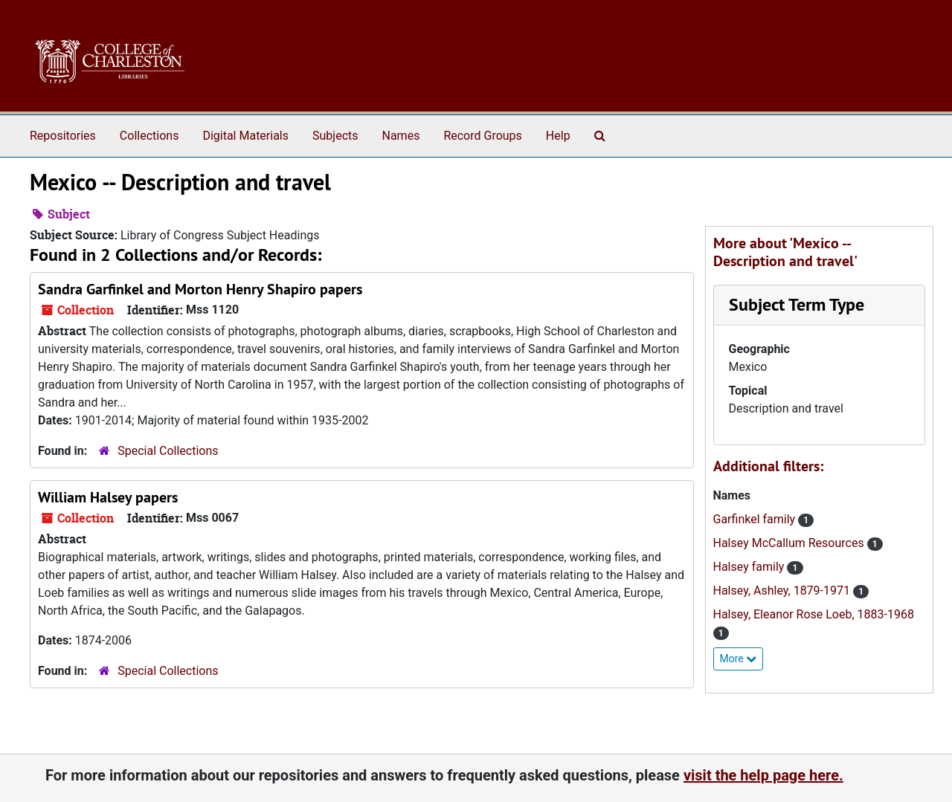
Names (401, 136)
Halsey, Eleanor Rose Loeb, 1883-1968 (813, 614)
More (738, 658)
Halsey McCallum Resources (790, 543)
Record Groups (482, 136)
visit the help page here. (763, 775)
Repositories (63, 136)
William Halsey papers (108, 497)
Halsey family (750, 567)
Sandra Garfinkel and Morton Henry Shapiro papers (200, 289)
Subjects (335, 136)
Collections (149, 136)
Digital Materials (245, 136)
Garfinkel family (756, 519)
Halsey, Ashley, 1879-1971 (783, 590)
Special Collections (168, 451)
